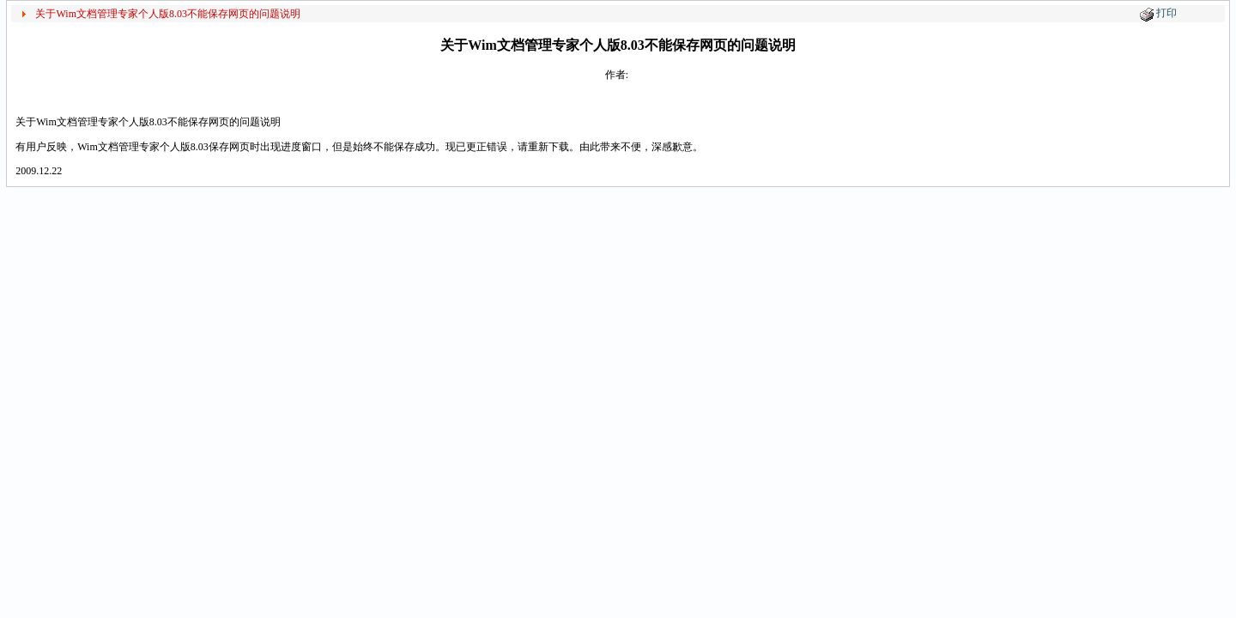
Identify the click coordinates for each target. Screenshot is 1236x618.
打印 (1166, 13)
